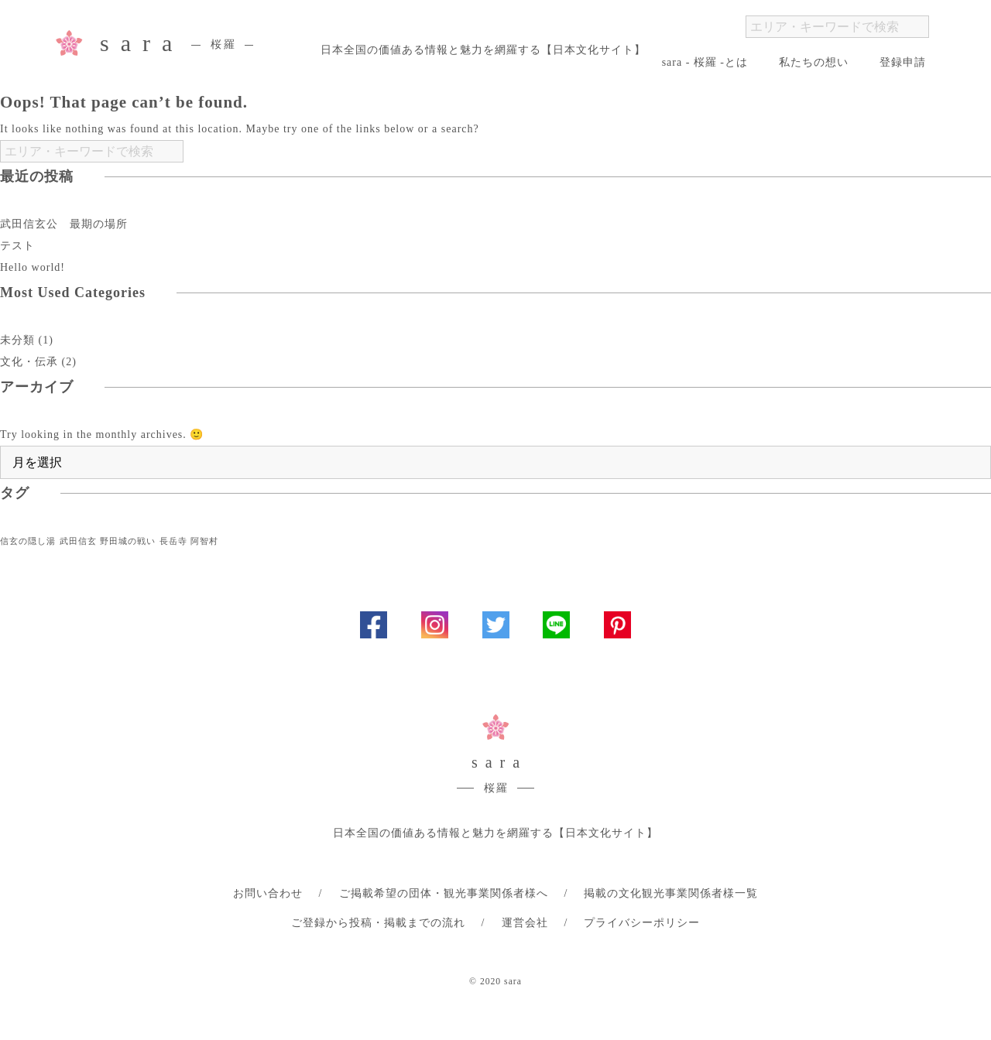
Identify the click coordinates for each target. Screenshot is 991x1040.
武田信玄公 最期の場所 (64, 224)
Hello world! (32, 267)
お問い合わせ (268, 893)
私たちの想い (814, 62)
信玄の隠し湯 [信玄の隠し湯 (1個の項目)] (28, 541)
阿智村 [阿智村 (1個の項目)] (204, 541)
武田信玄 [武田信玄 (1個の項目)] (78, 541)
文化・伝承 (29, 362)
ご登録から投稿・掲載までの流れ (378, 923)
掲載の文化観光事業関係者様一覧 (671, 893)
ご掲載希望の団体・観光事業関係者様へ (443, 893)
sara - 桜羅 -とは (705, 62)
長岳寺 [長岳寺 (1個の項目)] (173, 541)
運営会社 (525, 923)
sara (176, 45)
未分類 (17, 340)
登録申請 (903, 62)
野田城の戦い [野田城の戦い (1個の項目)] (128, 541)
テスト (17, 245)
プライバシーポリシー (642, 923)
